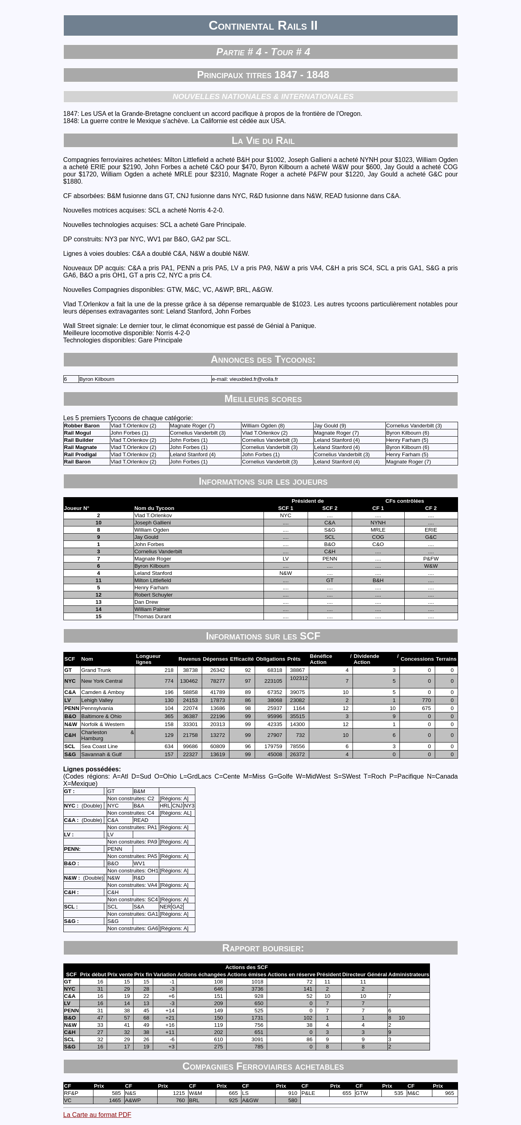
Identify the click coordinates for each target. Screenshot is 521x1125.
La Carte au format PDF (97, 1114)
